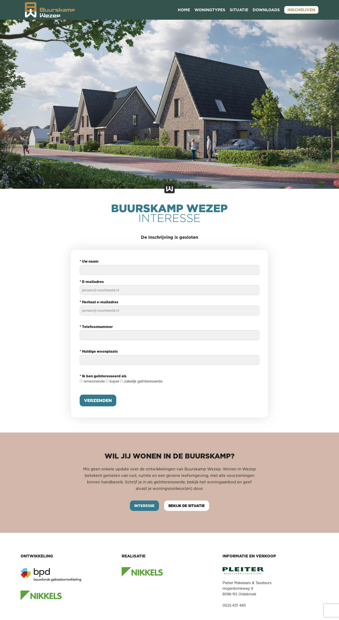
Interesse (144, 505)
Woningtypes (209, 10)
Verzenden (98, 400)
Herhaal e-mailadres (99, 302)
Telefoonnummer (96, 326)
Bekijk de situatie (186, 505)
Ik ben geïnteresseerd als (103, 376)
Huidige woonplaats (99, 351)
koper (112, 381)
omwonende (92, 381)
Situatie (239, 10)
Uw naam (89, 261)
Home (184, 10)
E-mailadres (92, 281)
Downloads (266, 10)
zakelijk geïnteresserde (141, 381)
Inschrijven (301, 10)
